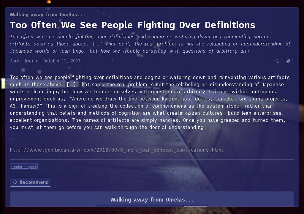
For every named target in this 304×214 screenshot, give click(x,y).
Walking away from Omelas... (48, 15)
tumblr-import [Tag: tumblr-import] (23, 166)
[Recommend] (277, 61)
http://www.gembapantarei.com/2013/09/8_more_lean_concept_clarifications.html (116, 150)
